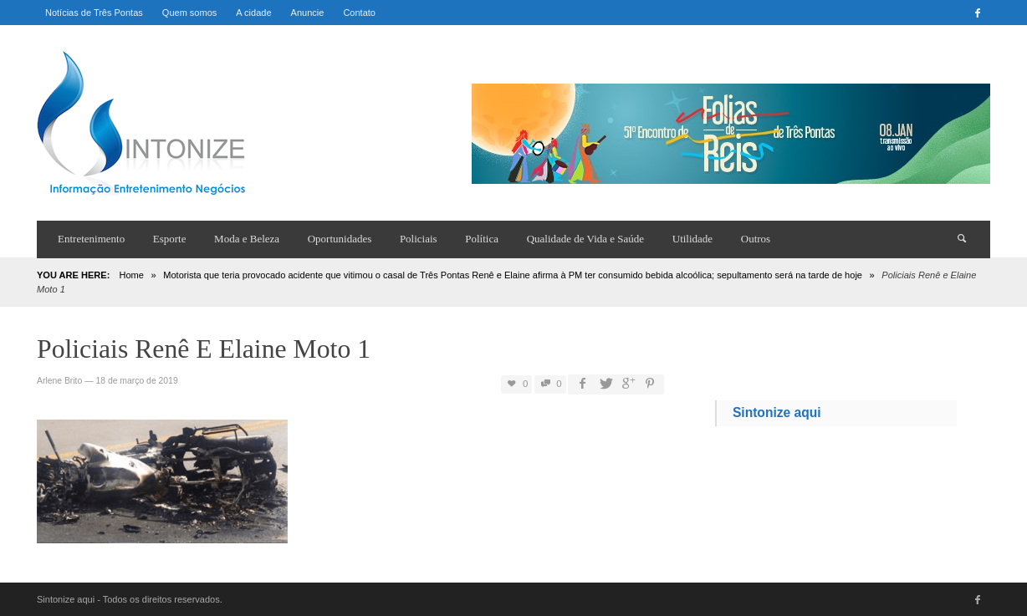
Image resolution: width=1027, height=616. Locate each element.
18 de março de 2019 (136, 380)
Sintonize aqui (777, 412)
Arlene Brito (59, 380)
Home (131, 275)
